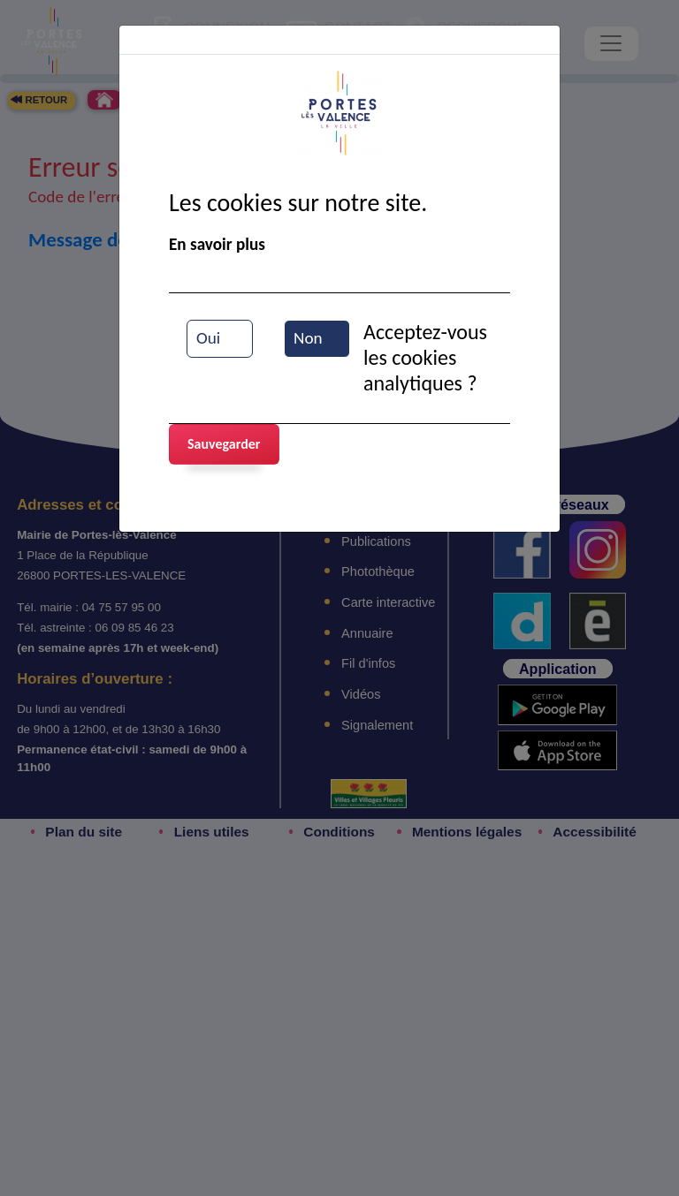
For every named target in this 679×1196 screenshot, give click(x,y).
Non (308, 338)
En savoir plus (217, 244)
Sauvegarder (224, 443)
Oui (208, 338)
